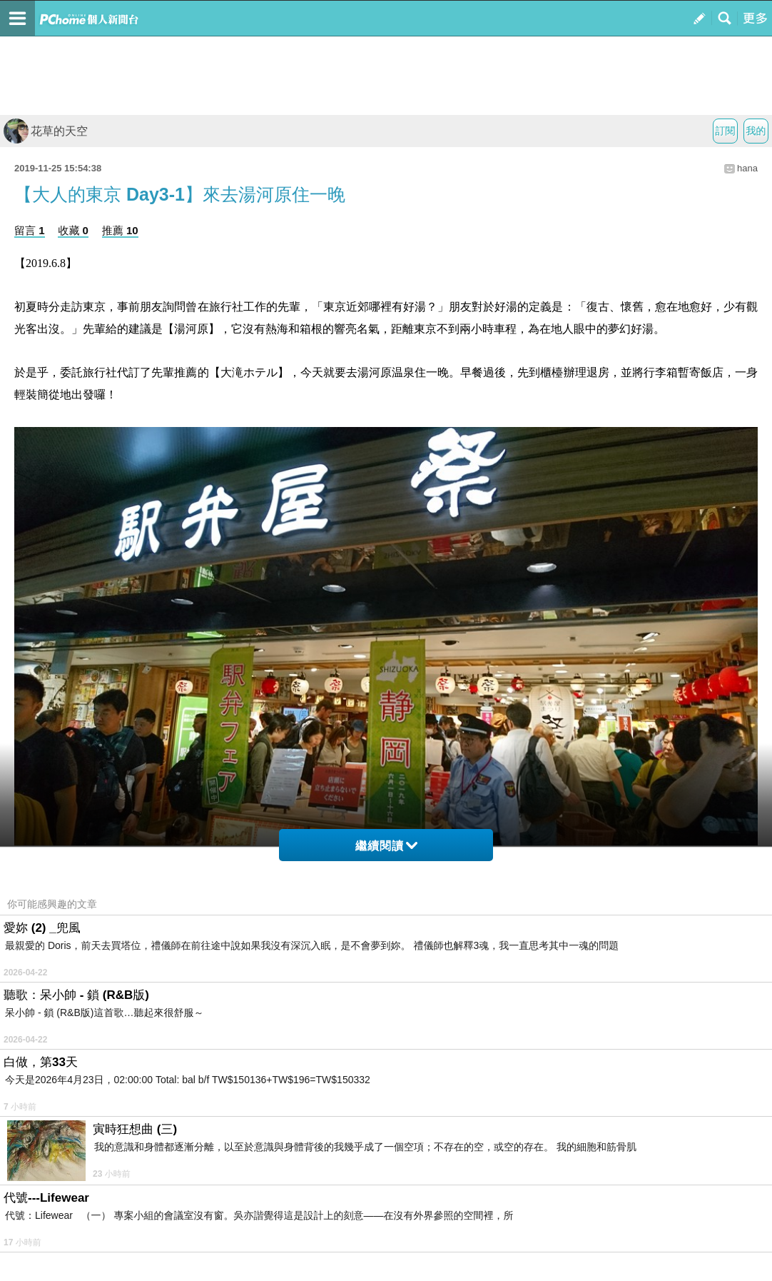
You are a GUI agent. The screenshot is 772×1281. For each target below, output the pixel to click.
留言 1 (29, 230)
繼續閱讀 (386, 846)
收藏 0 (73, 230)
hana (747, 168)
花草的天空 (46, 131)
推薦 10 (120, 230)
